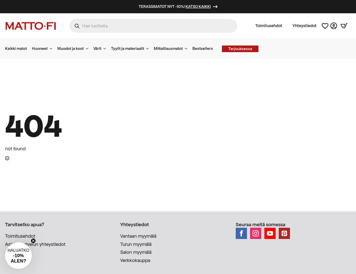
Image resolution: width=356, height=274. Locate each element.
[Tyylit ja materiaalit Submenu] (149, 48)
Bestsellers (202, 48)
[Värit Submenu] (106, 48)
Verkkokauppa (135, 260)
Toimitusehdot (268, 25)
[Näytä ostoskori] (344, 26)
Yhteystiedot (305, 25)
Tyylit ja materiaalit (127, 48)
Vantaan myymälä (138, 236)
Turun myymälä (136, 244)
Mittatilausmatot (168, 48)
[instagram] (255, 233)
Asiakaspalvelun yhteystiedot (35, 244)
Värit (97, 48)
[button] (18, 255)
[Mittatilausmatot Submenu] (187, 48)
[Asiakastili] (333, 25)
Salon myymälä (136, 252)
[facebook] (241, 233)
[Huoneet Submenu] (52, 48)
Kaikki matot (16, 48)
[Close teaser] (33, 240)
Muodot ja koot (70, 48)
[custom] (284, 233)
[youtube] (270, 233)
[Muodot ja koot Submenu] (88, 48)
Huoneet (40, 48)
